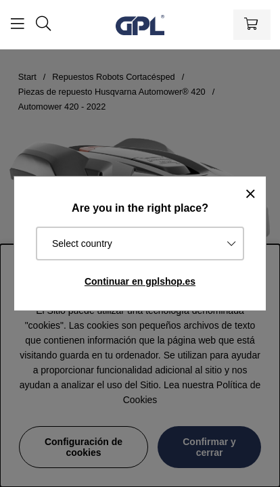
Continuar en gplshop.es (140, 281)
